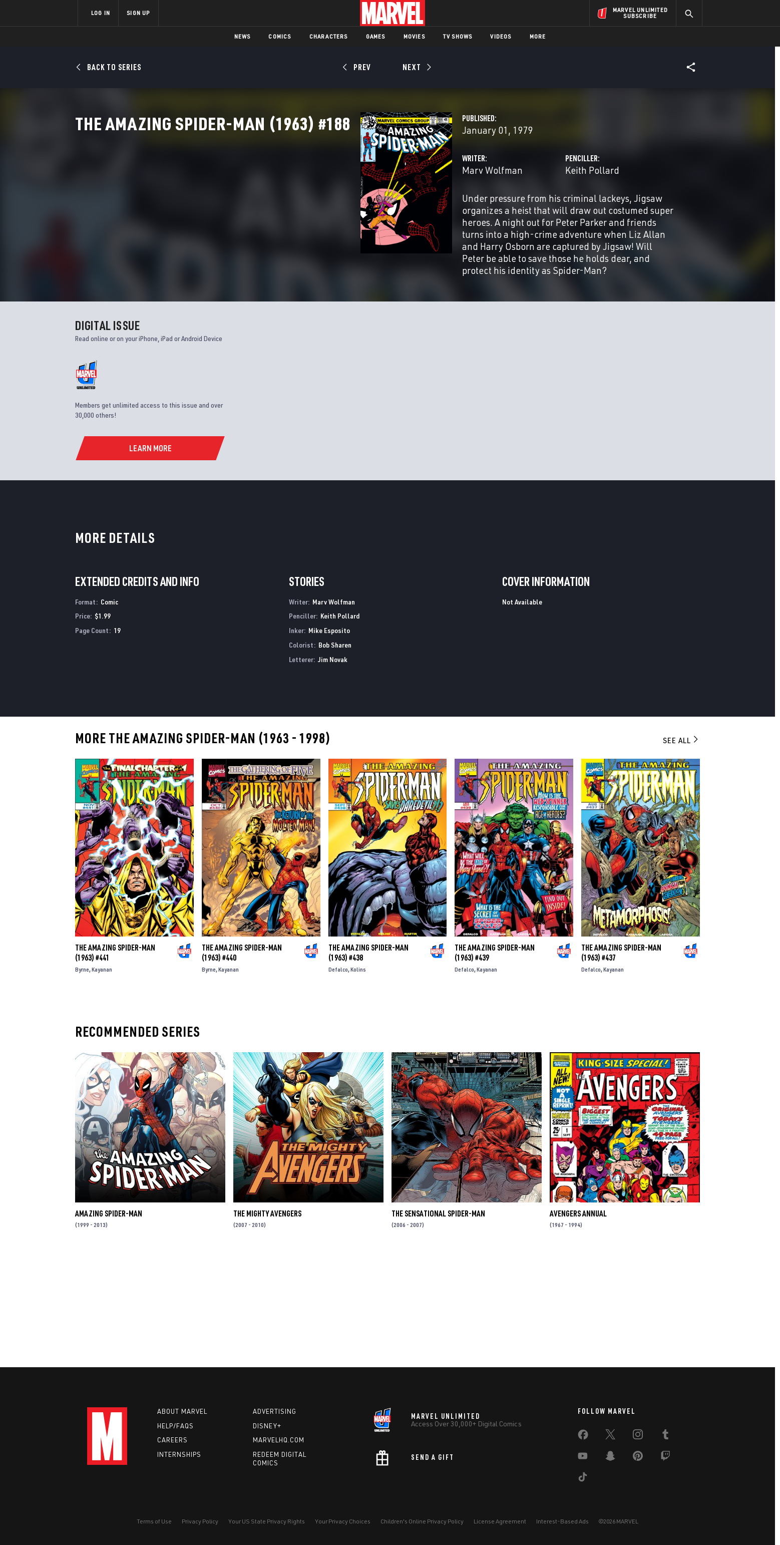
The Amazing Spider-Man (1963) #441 (115, 1059)
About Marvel (182, 1411)
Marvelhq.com (278, 1440)
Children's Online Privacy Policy (422, 1521)
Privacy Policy (200, 1521)
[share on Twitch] (665, 1458)
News (242, 36)
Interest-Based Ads (562, 1521)
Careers (172, 1440)
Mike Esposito (329, 736)
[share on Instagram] (638, 1436)
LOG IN (100, 13)
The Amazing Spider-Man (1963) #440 (242, 1059)
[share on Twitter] (610, 1436)
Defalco (338, 1075)
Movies (414, 36)
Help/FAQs (175, 1426)
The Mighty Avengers (267, 1320)
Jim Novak (332, 765)
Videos (500, 36)
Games (375, 36)
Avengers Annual (578, 1320)
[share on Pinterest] (638, 1458)
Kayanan (102, 1075)
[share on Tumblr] (665, 1436)
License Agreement (500, 1521)
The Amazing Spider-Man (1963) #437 (621, 1059)
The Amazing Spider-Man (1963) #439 (495, 1059)
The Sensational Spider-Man (438, 1320)
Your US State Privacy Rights (266, 1521)
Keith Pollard (492, 214)
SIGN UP (138, 13)
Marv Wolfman (292, 214)
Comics (279, 36)
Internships (179, 1455)
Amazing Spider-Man (108, 1320)
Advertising (274, 1411)
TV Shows (458, 36)
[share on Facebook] (583, 1437)
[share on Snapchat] (610, 1458)
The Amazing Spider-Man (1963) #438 (368, 1059)
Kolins (358, 1075)
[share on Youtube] (583, 1458)
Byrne (82, 1075)
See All (681, 846)
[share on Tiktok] (583, 1479)
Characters (328, 36)
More (538, 36)
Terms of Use (154, 1521)
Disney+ (267, 1426)
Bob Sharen (334, 751)
